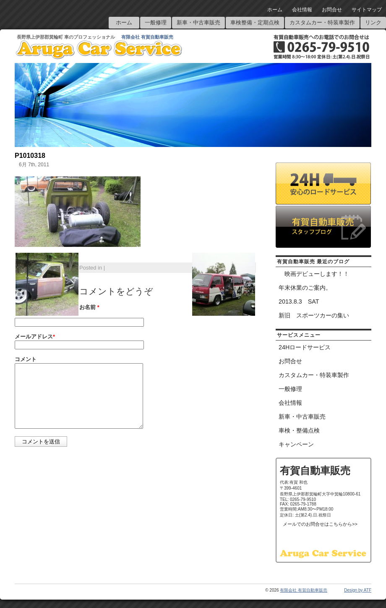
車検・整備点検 (299, 430)
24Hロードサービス (305, 347)
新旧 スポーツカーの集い (314, 315)
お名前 (89, 307)
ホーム (274, 10)
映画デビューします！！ (314, 273)
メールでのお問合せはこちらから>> (320, 524)
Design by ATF (357, 590)
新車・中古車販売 (198, 22)
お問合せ (332, 10)
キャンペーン (296, 444)
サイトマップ (367, 10)
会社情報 (302, 10)
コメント (26, 359)
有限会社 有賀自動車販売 (147, 36)
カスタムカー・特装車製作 (322, 22)
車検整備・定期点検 (254, 22)
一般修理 (156, 22)
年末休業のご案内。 (305, 287)
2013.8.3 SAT (299, 301)
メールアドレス (35, 336)
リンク (373, 22)
